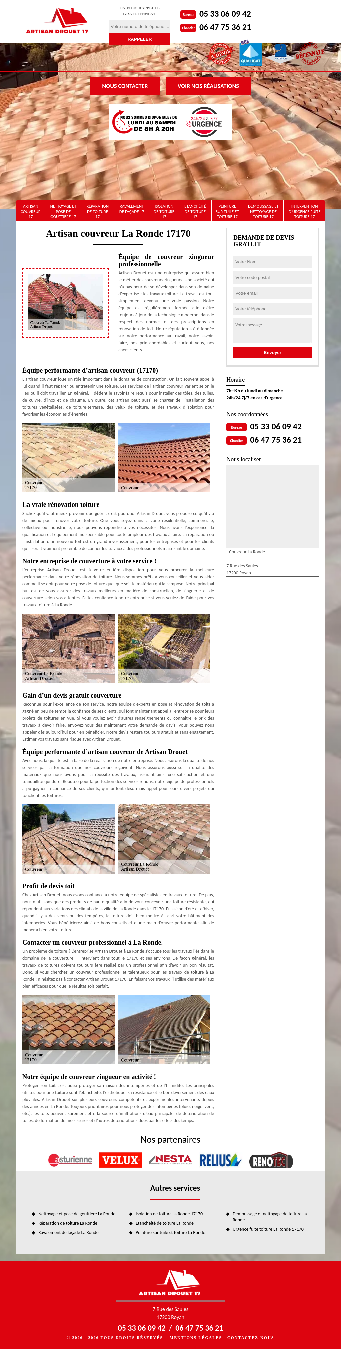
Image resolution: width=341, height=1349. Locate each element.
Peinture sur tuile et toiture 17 (227, 211)
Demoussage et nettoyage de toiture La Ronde (270, 1217)
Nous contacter (125, 86)
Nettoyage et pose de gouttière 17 (63, 211)
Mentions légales (196, 1337)
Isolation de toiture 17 (164, 211)
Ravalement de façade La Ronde (68, 1232)
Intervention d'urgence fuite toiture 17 (305, 211)
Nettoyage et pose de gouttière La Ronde (76, 1214)
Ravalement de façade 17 (131, 209)
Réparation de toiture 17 (97, 211)
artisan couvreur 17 (31, 211)
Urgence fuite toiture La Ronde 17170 (268, 1229)
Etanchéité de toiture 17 (195, 211)
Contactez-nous (250, 1337)
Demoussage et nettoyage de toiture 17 (263, 211)
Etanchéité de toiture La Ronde (165, 1223)
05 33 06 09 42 (225, 13)
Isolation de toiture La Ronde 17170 (169, 1214)
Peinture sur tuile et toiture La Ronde (170, 1232)
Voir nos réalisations (208, 86)
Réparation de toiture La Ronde (67, 1223)
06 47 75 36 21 (225, 27)
